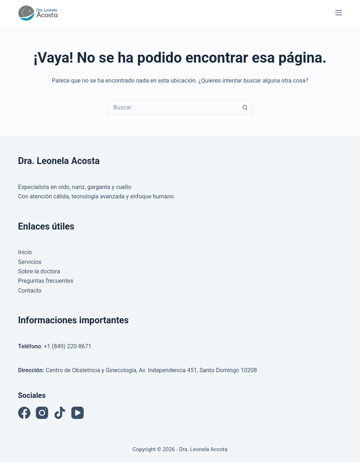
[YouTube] (77, 413)
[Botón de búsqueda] (245, 107)
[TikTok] (60, 413)
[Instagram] (42, 413)
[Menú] (338, 12)
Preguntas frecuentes (45, 280)
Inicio (25, 252)
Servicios (30, 262)
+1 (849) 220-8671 (67, 346)
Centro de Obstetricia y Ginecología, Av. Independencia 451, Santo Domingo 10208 (151, 370)
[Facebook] (24, 413)
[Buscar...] (173, 107)
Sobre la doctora (39, 271)
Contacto (30, 290)
